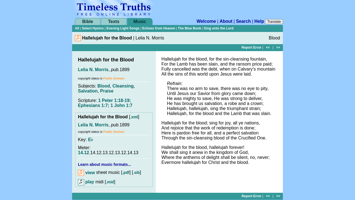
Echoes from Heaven (158, 28)
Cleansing (122, 86)
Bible (87, 21)
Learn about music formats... (104, 164)
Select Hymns (93, 28)
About (226, 21)
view (86, 172)
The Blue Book (189, 28)
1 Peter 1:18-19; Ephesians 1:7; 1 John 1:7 (105, 103)
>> (278, 47)
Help (259, 21)
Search (243, 21)
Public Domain (113, 78)
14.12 (83, 152)
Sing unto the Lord (219, 28)
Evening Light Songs (123, 28)
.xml (134, 117)
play (86, 181)
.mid (110, 182)
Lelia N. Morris (93, 69)
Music (139, 21)
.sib (136, 173)
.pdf (126, 173)
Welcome (206, 21)
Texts (114, 21)
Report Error (251, 47)
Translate (274, 22)
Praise (106, 91)
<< (268, 47)
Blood (103, 86)
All (77, 28)
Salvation (88, 91)
